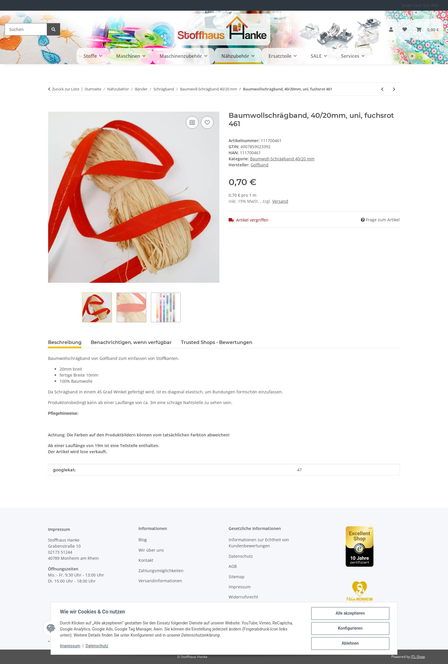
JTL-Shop (418, 656)
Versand (280, 201)
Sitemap (237, 576)
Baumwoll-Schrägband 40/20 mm (282, 158)
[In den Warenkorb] (52, 108)
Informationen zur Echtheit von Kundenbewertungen (259, 542)
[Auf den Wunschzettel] (207, 122)
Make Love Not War (420, 5)
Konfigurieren (350, 628)
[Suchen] (26, 29)
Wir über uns (151, 550)
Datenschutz (97, 646)
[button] (391, 29)
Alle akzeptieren (349, 613)
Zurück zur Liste (65, 89)
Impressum (70, 646)
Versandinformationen (160, 580)
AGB (233, 566)
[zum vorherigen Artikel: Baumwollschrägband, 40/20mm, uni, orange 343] (382, 89)
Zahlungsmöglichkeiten (161, 570)
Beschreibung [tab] (65, 342)
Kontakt (145, 560)
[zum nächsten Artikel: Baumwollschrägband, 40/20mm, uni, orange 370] (394, 89)
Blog (142, 539)
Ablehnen (349, 643)
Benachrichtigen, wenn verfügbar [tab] (131, 342)
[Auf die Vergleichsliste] (192, 122)
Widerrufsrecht (243, 597)
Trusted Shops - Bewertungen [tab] (216, 342)
